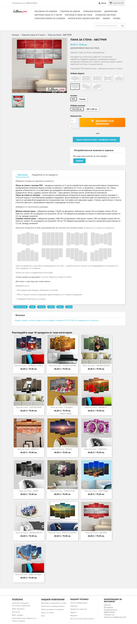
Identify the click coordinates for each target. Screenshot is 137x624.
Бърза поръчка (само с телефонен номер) (96, 139)
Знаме (69, 307)
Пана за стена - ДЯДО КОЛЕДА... (29, 574)
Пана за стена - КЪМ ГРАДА (96, 491)
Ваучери (73, 615)
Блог (43, 616)
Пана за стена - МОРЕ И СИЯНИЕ (62, 532)
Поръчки (74, 606)
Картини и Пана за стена (78, 15)
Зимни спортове (21, 307)
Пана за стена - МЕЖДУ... (62, 449)
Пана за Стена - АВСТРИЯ (96, 532)
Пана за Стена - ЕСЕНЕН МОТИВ (62, 365)
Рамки (106, 18)
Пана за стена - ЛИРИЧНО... (96, 449)
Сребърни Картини (105, 15)
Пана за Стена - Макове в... (96, 407)
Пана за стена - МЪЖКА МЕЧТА (29, 532)
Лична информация (78, 603)
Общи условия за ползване (52, 609)
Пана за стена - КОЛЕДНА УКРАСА (28, 365)
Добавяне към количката (102, 122)
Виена (60, 307)
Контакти (16, 612)
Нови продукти (18, 609)
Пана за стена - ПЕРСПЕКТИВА (29, 407)
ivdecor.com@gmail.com (115, 617)
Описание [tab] (23, 174)
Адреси (73, 612)
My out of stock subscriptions (82, 618)
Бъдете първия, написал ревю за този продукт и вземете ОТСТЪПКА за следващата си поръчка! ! (57, 320)
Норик (51, 307)
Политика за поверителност (53, 606)
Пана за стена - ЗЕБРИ (28, 491)
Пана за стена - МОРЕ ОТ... (28, 449)
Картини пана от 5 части (48, 15)
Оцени (79, 160)
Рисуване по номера (45, 11)
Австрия (41, 307)
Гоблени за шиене (70, 11)
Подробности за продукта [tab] (45, 174)
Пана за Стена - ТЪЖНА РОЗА (62, 491)
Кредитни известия (78, 609)
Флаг (32, 307)
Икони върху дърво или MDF (84, 18)
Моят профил (17, 615)
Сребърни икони (92, 11)
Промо (116, 18)
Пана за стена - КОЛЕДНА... (62, 407)
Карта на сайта (47, 612)
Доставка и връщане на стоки (53, 603)
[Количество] (73, 120)
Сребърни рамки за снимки (49, 18)
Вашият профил (79, 599)
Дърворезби (111, 11)
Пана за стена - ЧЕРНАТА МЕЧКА (96, 365)
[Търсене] (109, 25)
